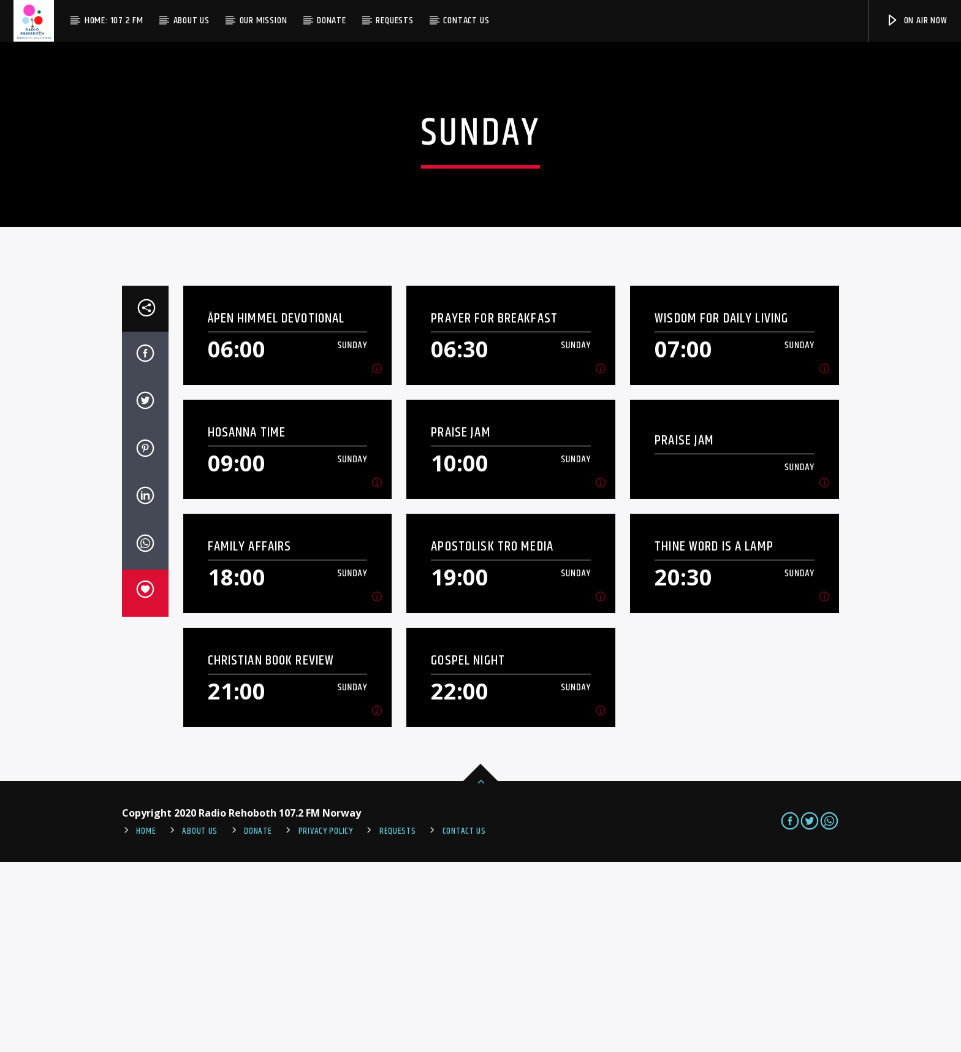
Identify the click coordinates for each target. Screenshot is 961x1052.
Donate (331, 20)
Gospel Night (468, 851)
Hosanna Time (247, 623)
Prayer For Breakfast (494, 508)
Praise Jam (460, 623)
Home (146, 1021)
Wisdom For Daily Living (721, 508)
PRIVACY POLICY (325, 1021)
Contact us (466, 20)
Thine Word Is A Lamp (714, 737)
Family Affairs (250, 737)
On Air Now (917, 20)
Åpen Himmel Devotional (276, 508)
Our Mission (263, 20)
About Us (191, 20)
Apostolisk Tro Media (492, 737)
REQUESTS (397, 1021)
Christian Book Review (271, 851)
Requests (394, 20)
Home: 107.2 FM (114, 20)
